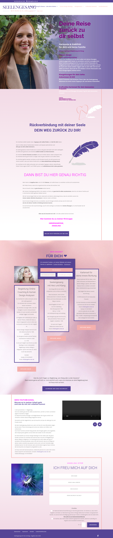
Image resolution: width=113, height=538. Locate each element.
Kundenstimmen (103, 6)
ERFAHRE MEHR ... (26, 369)
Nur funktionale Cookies (47, 274)
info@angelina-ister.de (28, 359)
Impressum (25, 531)
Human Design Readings (66, 6)
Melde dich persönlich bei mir (56, 233)
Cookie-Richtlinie (58, 264)
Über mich (40, 11)
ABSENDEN (93, 524)
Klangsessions (78, 6)
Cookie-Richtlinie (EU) (41, 531)
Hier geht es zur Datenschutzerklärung (74, 516)
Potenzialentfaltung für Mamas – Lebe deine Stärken (42, 6)
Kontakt (32, 531)
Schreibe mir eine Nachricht (56, 388)
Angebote (31, 11)
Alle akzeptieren (56, 270)
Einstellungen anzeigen (65, 274)
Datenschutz (17, 531)
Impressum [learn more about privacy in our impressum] (67, 264)
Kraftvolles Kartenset (91, 6)
